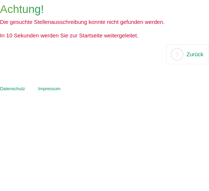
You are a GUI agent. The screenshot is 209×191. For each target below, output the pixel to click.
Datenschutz (12, 88)
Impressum (49, 88)
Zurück (195, 54)
